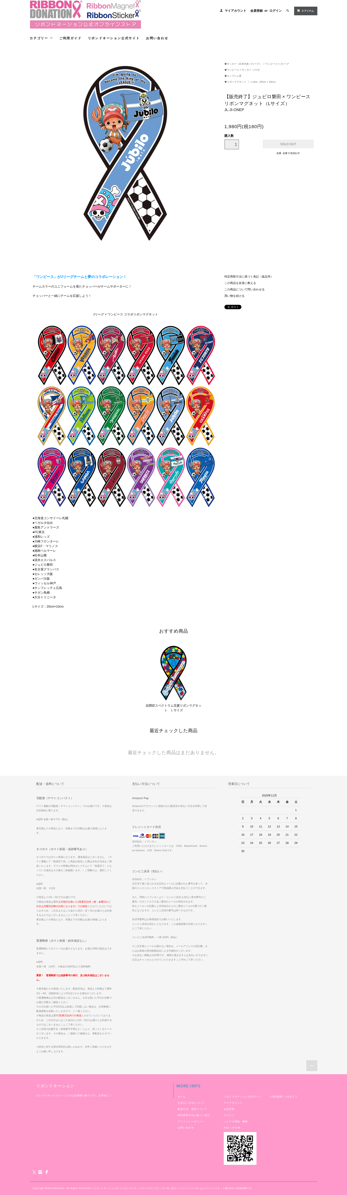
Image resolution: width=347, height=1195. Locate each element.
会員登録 (256, 10)
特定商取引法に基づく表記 (194, 1115)
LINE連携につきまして (284, 1096)
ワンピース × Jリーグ (277, 64)
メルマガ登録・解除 (236, 1121)
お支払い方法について (191, 1102)
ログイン (275, 10)
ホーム (182, 1096)
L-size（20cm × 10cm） (264, 81)
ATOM (236, 1127)
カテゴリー (41, 38)
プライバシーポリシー (191, 1121)
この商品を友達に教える (240, 283)
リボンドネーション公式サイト (114, 38)
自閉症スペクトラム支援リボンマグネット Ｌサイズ (173, 708)
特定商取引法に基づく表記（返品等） (248, 276)
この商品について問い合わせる (244, 289)
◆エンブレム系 (232, 75)
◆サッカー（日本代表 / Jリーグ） (243, 64)
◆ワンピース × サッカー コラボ (242, 69)
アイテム (305, 10)
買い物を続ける (234, 295)
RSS (226, 1127)
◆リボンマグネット (235, 81)
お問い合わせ (157, 38)
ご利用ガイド (70, 38)
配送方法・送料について (192, 1109)
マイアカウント (235, 10)
